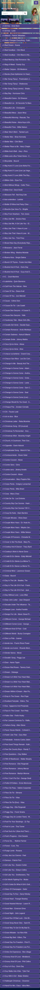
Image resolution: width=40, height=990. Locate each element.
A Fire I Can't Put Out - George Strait (16, 778)
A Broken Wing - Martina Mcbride (15, 253)
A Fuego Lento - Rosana (12, 851)
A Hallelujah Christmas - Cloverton (15, 981)
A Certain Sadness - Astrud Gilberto (16, 334)
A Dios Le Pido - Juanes (12, 638)
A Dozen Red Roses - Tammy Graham (17, 667)
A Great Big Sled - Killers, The (14, 937)
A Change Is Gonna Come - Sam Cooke (18, 388)
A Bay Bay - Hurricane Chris (13, 93)
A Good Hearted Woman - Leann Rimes (17, 904)
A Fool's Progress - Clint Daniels (15, 836)
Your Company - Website (13, 3)
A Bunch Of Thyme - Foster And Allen (17, 262)
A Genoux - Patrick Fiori (11, 860)
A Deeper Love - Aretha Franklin (15, 609)
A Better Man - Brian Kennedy (14, 137)
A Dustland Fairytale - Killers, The (15, 701)
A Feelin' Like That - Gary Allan (14, 735)
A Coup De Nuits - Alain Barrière (15, 513)
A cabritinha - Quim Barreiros (13, 281)
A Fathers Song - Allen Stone (13, 725)
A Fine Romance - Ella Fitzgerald (15, 764)
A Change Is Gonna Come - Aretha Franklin (19, 373)
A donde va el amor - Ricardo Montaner (17, 648)
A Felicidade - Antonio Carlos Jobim (16, 740)
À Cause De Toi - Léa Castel (13, 305)
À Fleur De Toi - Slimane (12, 793)
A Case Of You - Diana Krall (13, 291)
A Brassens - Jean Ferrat (12, 248)
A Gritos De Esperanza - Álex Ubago (16, 952)
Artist (14, 9)
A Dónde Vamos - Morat (11, 653)
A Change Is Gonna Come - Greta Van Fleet (19, 378)
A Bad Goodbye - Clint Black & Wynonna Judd (20, 55)
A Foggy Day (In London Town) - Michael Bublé (20, 817)
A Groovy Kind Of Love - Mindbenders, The (19, 957)
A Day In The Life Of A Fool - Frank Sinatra (19, 585)
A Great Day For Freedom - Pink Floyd (17, 942)
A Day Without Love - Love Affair (15, 595)
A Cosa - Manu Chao (10, 494)
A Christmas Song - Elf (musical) (15, 426)
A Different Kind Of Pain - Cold (14, 629)
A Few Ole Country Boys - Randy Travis (17, 749)
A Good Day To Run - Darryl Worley (16, 894)
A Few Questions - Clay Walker (14, 754)
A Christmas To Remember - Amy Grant (17, 431)
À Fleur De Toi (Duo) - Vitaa (13, 802)
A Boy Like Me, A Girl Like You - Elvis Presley (20, 224)
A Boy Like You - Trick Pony (13, 238)
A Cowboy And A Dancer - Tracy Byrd (17, 547)
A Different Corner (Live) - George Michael (18, 624)
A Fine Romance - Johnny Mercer (15, 768)
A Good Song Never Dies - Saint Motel (17, 923)
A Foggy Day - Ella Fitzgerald (13, 807)
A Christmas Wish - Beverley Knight (16, 436)
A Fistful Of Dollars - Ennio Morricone (16, 783)
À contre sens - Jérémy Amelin (14, 470)
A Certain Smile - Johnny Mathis (15, 339)
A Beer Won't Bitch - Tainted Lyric (15, 132)
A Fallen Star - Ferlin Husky (13, 715)
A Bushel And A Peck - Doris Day (15, 267)
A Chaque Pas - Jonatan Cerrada (15, 407)
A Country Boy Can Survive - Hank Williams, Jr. (20, 503)
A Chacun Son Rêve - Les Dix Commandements (21, 359)
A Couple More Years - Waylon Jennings (18, 527)
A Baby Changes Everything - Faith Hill (17, 40)
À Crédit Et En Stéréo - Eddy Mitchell (16, 556)
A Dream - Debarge (10, 672)
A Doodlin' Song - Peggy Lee (13, 658)
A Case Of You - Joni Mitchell (13, 296)
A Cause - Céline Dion (11, 301)
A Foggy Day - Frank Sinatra (13, 812)
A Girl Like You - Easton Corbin (14, 865)
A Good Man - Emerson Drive (14, 908)
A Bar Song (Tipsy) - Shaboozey (15, 84)
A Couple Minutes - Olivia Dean (14, 518)
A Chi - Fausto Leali (10, 412)
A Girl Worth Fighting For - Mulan (15, 879)
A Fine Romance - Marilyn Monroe (15, 773)
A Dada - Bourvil (9, 576)
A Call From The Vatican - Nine (14, 286)
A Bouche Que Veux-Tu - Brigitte (15, 209)
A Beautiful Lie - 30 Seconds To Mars (16, 103)
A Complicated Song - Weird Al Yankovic (18, 450)
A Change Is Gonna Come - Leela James (18, 383)
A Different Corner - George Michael (16, 619)
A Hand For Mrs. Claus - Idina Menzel (17, 986)
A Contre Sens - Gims (11, 465)
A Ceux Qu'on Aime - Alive (12, 349)
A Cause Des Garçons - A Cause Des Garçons (20, 310)
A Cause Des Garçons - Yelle (13, 315)
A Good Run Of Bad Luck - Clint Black (17, 918)
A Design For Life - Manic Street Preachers (19, 614)
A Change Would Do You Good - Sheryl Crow (20, 402)
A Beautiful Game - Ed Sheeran (14, 98)
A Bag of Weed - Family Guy (13, 64)
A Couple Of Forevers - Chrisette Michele (18, 537)
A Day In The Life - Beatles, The (15, 580)
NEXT (34, 20)
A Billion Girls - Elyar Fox (12, 180)
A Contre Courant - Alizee (12, 460)
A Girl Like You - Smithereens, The (15, 875)
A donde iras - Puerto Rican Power (16, 643)
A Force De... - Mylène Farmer (14, 841)
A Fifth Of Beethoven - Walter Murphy (17, 759)
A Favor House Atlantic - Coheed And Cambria (20, 730)
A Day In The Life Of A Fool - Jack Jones (18, 590)
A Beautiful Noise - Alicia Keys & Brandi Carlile (20, 122)
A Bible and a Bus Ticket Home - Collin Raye (19, 156)
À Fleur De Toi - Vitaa (11, 797)
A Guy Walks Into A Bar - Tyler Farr (16, 971)
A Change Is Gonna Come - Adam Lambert (19, 368)
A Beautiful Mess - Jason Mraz (14, 113)
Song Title (7, 9)
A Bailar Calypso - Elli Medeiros (14, 69)
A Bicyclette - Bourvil (10, 161)
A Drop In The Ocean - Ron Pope (15, 696)
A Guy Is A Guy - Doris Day (13, 966)
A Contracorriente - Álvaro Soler (14, 455)
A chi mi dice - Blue (10, 416)
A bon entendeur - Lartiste (12, 199)
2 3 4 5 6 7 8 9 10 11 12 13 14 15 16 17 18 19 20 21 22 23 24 (27, 20)
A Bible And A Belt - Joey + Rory (15, 151)
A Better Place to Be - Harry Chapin (16, 146)
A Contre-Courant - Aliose (12, 474)
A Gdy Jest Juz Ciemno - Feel (14, 855)
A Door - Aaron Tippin (11, 662)
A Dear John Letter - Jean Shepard (16, 600)
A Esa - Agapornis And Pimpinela (15, 706)
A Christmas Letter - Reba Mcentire (16, 421)
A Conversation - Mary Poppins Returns (17, 479)
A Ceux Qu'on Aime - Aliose (13, 344)
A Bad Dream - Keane (11, 45)
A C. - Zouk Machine (10, 277)
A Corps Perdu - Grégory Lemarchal (16, 484)
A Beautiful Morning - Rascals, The (16, 117)
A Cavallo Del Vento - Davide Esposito (17, 325)
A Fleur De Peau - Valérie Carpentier (16, 788)
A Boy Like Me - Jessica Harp (14, 219)
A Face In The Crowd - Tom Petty (15, 711)
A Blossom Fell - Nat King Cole (14, 195)
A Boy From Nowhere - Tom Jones (15, 214)
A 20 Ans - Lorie (8, 31)
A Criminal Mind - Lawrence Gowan (16, 571)
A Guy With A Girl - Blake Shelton (15, 976)
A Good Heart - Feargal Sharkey (15, 899)
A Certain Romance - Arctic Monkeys (16, 330)
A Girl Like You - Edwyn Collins (14, 870)
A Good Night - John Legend (13, 913)
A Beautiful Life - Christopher (13, 108)
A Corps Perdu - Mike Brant (13, 489)
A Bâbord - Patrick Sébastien (13, 35)
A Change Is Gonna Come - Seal (15, 392)
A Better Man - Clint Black (12, 142)
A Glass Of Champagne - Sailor (14, 889)
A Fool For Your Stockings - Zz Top (16, 822)
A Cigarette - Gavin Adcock (13, 445)
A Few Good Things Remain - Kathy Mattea (19, 744)
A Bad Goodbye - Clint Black (13, 50)
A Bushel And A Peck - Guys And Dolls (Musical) (21, 272)
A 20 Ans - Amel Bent (10, 26)
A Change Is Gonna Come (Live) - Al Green (19, 397)
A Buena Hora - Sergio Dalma (14, 257)
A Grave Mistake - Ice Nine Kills (14, 933)
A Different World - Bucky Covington (16, 634)
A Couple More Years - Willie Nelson (16, 532)
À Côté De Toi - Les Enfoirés (13, 498)
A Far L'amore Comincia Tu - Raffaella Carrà (19, 720)
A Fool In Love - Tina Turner (13, 826)
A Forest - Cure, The (10, 846)
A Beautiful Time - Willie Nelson (14, 127)
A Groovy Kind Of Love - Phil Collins (16, 961)
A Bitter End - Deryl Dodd (12, 190)
